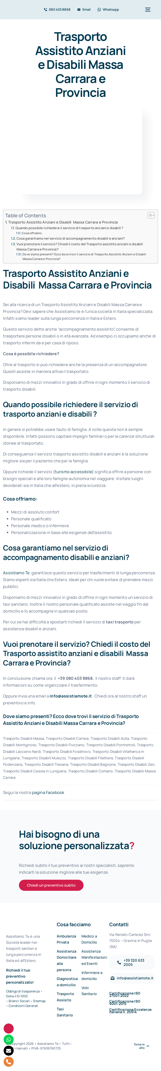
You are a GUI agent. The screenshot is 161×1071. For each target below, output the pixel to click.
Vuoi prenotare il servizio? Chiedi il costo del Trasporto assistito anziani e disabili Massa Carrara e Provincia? (80, 246)
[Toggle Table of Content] (149, 215)
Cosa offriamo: (32, 233)
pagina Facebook (48, 792)
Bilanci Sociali (19, 1001)
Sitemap (39, 1001)
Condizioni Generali (23, 1006)
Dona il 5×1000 (17, 996)
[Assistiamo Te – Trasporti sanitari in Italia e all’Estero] (18, 7)
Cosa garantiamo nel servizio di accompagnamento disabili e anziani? (71, 238)
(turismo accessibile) (73, 471)
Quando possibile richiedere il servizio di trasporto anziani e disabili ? (69, 228)
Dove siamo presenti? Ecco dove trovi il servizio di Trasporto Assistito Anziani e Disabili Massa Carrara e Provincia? (84, 256)
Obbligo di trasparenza (23, 991)
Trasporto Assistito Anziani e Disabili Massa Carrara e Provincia (63, 222)
